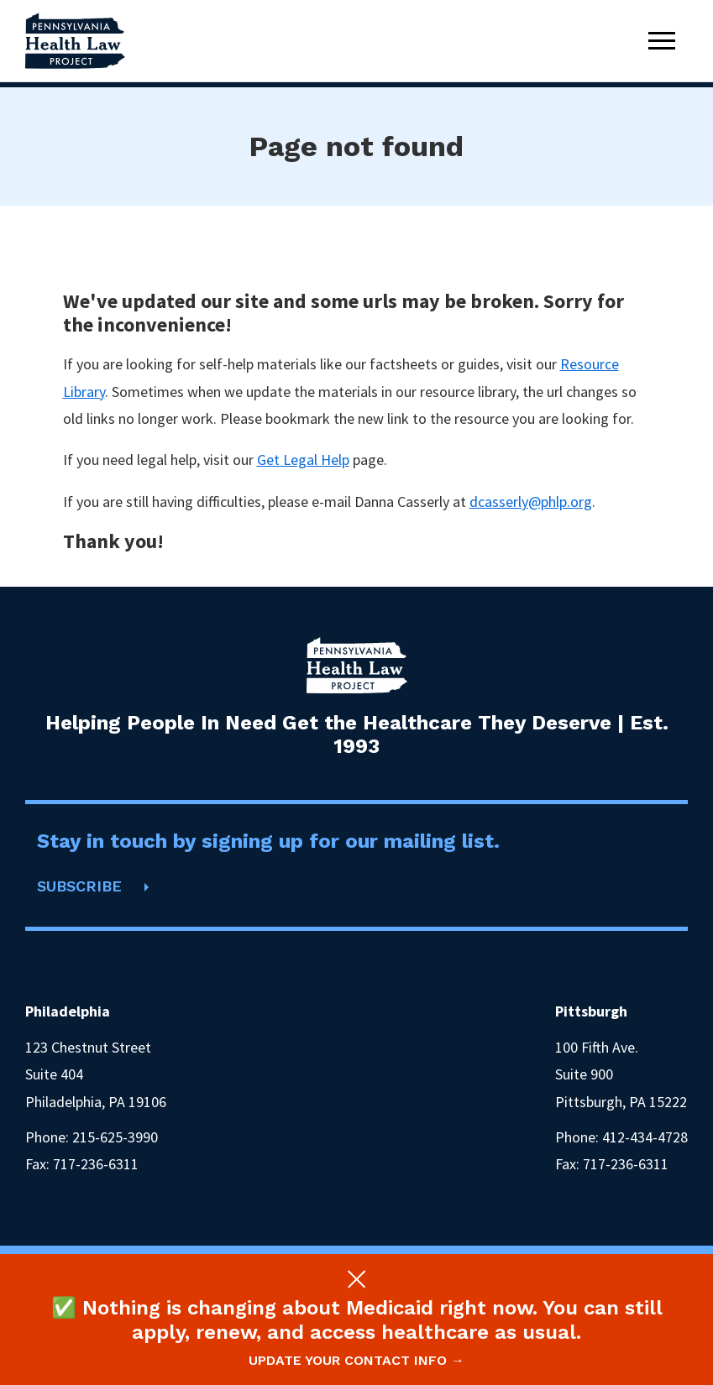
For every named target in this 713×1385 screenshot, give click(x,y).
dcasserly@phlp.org (530, 501)
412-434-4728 (645, 1137)
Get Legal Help (303, 459)
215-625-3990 (115, 1137)
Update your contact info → (356, 1360)
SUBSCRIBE (79, 886)
